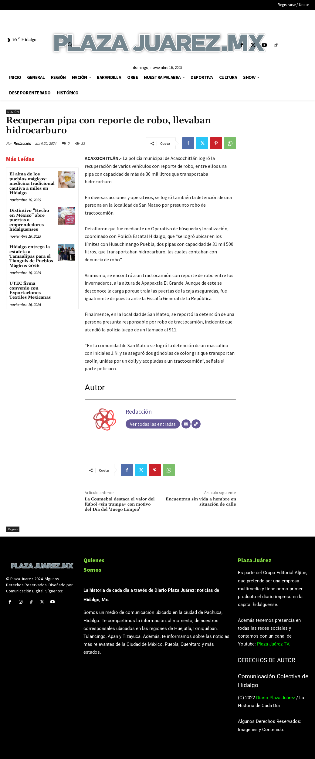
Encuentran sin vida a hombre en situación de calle (201, 501)
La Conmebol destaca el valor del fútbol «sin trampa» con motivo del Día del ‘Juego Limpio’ (120, 504)
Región (13, 112)
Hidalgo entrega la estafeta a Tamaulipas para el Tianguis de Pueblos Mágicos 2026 (31, 256)
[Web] (196, 424)
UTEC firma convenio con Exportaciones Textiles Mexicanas (30, 290)
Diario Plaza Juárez (275, 697)
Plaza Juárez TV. (273, 644)
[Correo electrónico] (186, 424)
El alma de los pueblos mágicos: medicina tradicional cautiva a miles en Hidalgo (32, 183)
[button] (69, 44)
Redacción (22, 143)
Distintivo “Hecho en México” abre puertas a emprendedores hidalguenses (29, 220)
